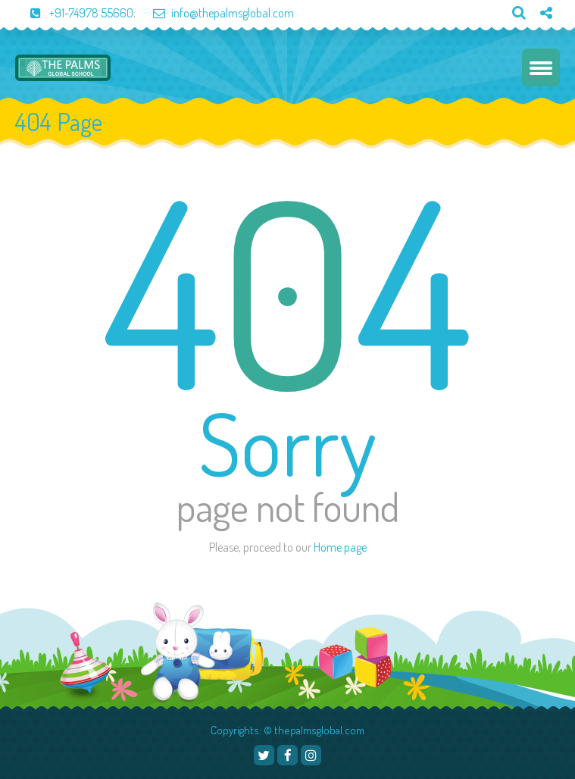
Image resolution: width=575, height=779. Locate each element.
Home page (340, 547)
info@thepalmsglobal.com (216, 12)
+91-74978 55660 (74, 12)
